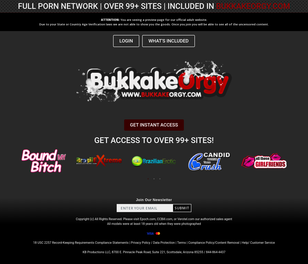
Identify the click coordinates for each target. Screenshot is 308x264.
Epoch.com (148, 219)
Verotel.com (185, 219)
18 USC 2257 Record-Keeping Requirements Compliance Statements (81, 243)
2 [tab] (154, 179)
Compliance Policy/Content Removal (213, 243)
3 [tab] (160, 179)
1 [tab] (148, 179)
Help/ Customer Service (258, 243)
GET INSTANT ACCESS (154, 125)
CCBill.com (164, 219)
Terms (181, 243)
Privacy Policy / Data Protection (153, 243)
